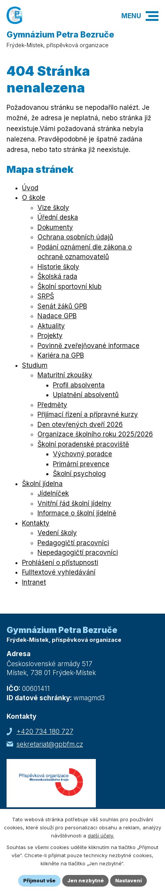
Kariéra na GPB (60, 355)
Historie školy (58, 267)
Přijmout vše (39, 880)
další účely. (101, 835)
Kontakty (35, 523)
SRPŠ (45, 296)
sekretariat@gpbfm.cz (50, 744)
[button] (152, 16)
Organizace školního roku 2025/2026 (95, 434)
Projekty (50, 335)
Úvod (30, 188)
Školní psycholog (79, 474)
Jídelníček (53, 493)
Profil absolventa (79, 385)
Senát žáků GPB (62, 306)
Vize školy (53, 207)
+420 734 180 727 (45, 731)
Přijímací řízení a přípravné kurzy (87, 414)
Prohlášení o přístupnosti (60, 562)
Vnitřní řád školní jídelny (74, 503)
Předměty (52, 405)
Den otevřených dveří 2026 (80, 424)
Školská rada (57, 276)
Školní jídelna (42, 484)
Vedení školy (57, 533)
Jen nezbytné (85, 880)
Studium (35, 365)
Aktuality (51, 326)
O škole (33, 197)
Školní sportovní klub (69, 286)
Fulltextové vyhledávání (58, 572)
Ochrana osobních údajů (75, 237)
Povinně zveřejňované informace (88, 346)
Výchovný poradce (82, 454)
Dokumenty (55, 227)
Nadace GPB (57, 316)
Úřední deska (57, 217)
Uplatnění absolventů (86, 395)
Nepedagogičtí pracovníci (77, 552)
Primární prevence (81, 464)
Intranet (34, 582)
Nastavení (129, 880)
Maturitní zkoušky (64, 375)
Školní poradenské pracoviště (83, 444)
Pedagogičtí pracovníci (73, 543)
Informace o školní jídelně (76, 513)
